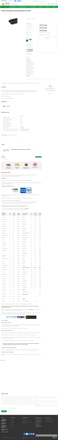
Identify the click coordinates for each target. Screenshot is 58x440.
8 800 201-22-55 (4, 0)
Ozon (15, 1)
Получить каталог (49, 421)
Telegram (19, 1)
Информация (25, 417)
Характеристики (17, 83)
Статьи (32, 83)
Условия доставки (25, 420)
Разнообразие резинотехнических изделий (20, 149)
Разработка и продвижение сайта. (30, 437)
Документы (10, 83)
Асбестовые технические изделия (3, 426)
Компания (13, 417)
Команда (12, 423)
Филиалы (23, 419)
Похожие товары (25, 83)
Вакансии (12, 424)
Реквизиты (12, 425)
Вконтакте (18, 1)
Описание (4, 83)
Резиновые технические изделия (3, 420)
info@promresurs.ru (39, 418)
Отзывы (37, 83)
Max (20, 1)
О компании (12, 419)
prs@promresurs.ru (37, 332)
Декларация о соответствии (8, 106)
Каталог (3, 417)
